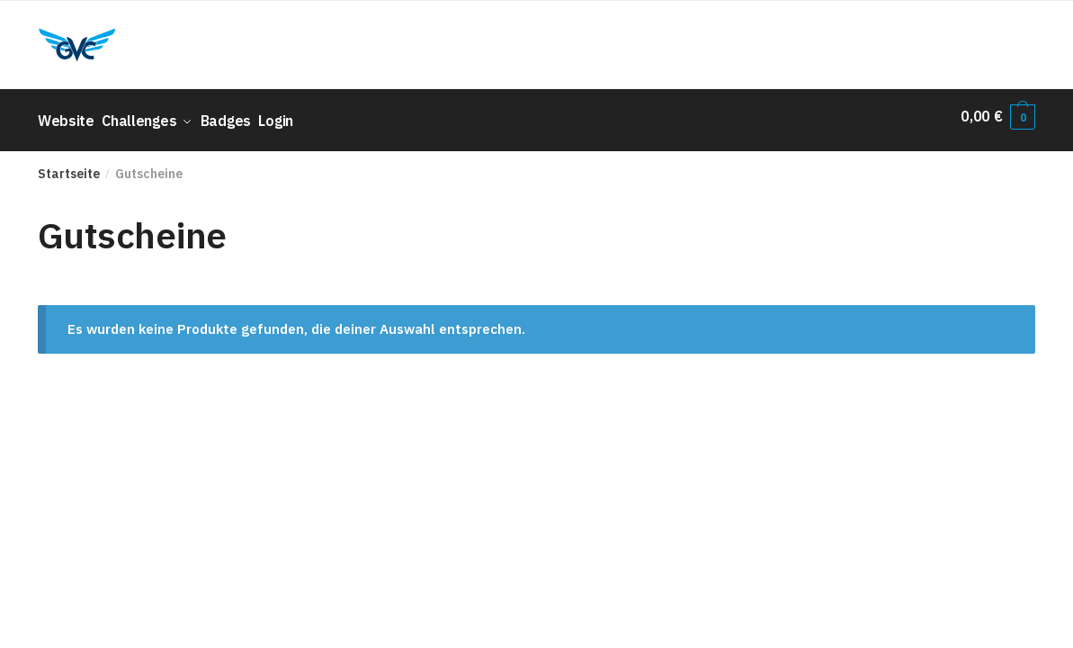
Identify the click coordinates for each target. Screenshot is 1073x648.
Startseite (69, 166)
